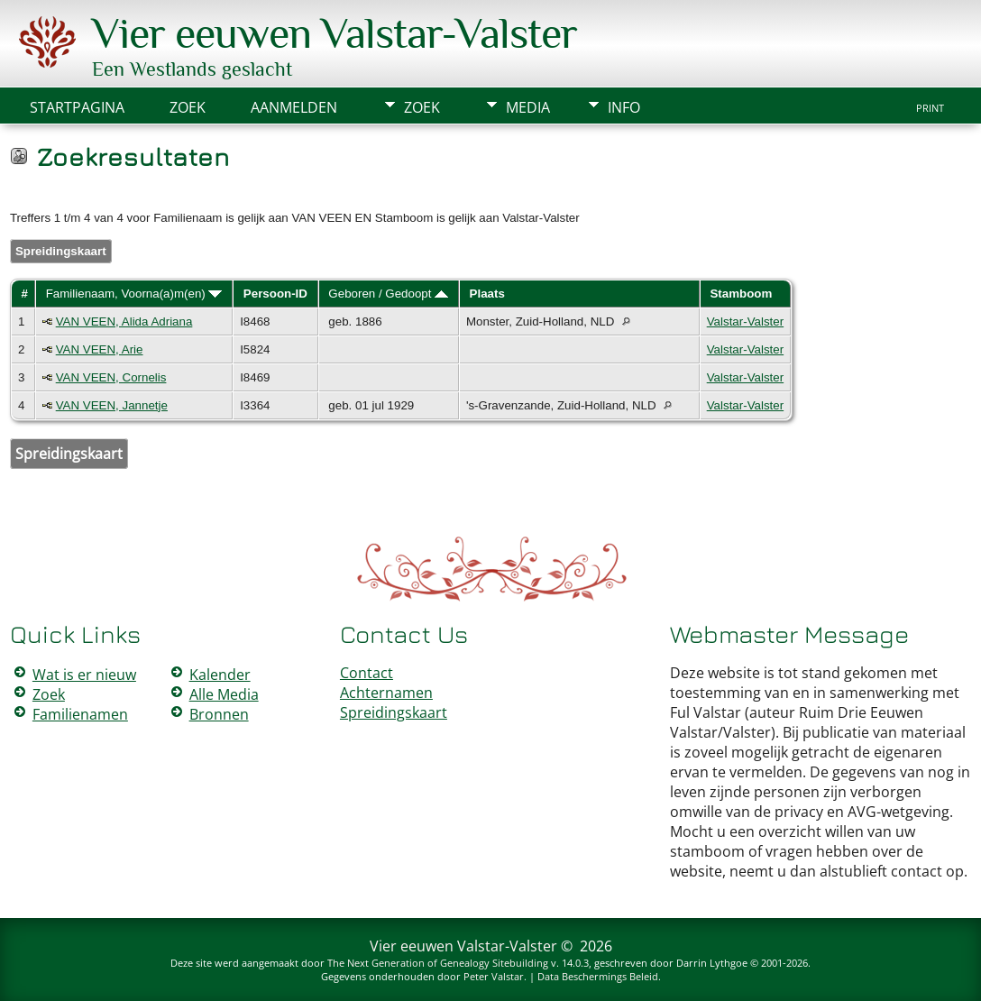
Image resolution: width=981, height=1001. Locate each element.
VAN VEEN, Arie (99, 349)
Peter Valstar (493, 976)
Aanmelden (294, 107)
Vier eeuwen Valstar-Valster (334, 33)
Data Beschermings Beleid (597, 976)
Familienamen (80, 714)
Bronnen (219, 714)
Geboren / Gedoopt (388, 293)
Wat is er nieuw (84, 674)
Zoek (422, 107)
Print (930, 108)
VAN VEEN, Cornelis (111, 377)
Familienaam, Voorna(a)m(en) (134, 293)
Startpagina (77, 107)
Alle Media (224, 694)
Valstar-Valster (745, 321)
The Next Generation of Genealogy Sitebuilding (437, 962)
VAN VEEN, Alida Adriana (124, 321)
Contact (366, 673)
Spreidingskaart (60, 251)
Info (624, 107)
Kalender (220, 674)
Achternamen (386, 693)
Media (528, 107)
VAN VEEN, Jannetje (112, 405)
